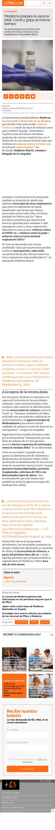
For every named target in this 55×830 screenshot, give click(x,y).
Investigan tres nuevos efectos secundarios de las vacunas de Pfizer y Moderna (26, 615)
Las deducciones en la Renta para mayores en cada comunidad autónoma (40, 691)
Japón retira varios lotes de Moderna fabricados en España (22, 608)
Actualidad (10, 11)
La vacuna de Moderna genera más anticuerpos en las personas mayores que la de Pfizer (27, 599)
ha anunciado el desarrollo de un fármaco (26, 121)
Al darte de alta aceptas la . (28, 760)
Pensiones (10, 654)
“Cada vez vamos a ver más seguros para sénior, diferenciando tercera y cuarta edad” (40, 663)
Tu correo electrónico (17, 742)
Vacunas (21, 622)
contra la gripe (24, 147)
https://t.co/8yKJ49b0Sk (17, 524)
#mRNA (7, 376)
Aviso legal (8, 803)
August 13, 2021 (40, 536)
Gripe (34, 622)
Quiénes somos (10, 798)
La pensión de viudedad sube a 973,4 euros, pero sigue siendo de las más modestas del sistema (14, 663)
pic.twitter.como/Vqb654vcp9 (20, 528)
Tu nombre (12, 729)
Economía (36, 654)
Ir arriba (45, 781)
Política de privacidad (13, 807)
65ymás (6, 106)
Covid (45, 622)
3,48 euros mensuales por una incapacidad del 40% (14, 687)
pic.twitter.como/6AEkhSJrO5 (30, 376)
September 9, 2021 (16, 384)
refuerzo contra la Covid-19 (32, 143)
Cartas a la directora (14, 681)
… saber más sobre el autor (15, 581)
